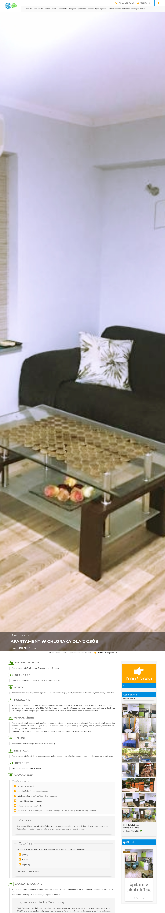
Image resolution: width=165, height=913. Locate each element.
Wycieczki (123, 9)
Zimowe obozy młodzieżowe (139, 9)
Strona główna (54, 658)
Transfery (110, 9)
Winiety (67, 9)
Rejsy (117, 9)
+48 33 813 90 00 (126, 3)
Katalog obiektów (52, 14)
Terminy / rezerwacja (139, 679)
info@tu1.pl (144, 3)
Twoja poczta (58, 9)
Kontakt (49, 9)
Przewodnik (83, 9)
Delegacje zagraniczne (97, 9)
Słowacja (74, 9)
